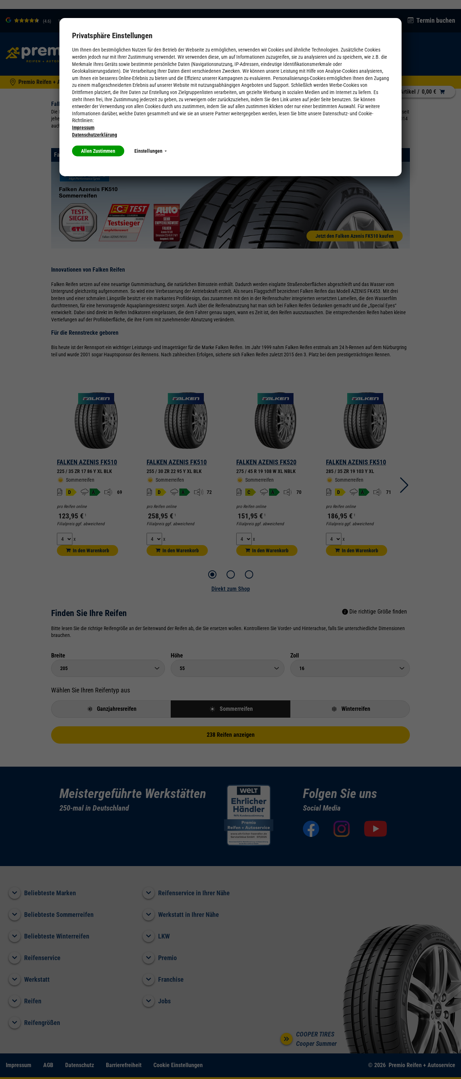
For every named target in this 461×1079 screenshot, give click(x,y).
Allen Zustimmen (98, 151)
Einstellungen (150, 151)
